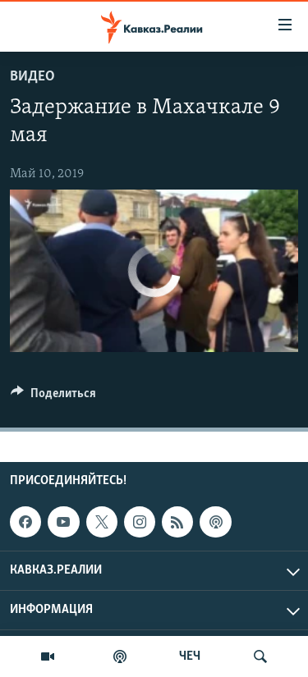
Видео (32, 77)
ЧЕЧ (189, 656)
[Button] (53, 397)
